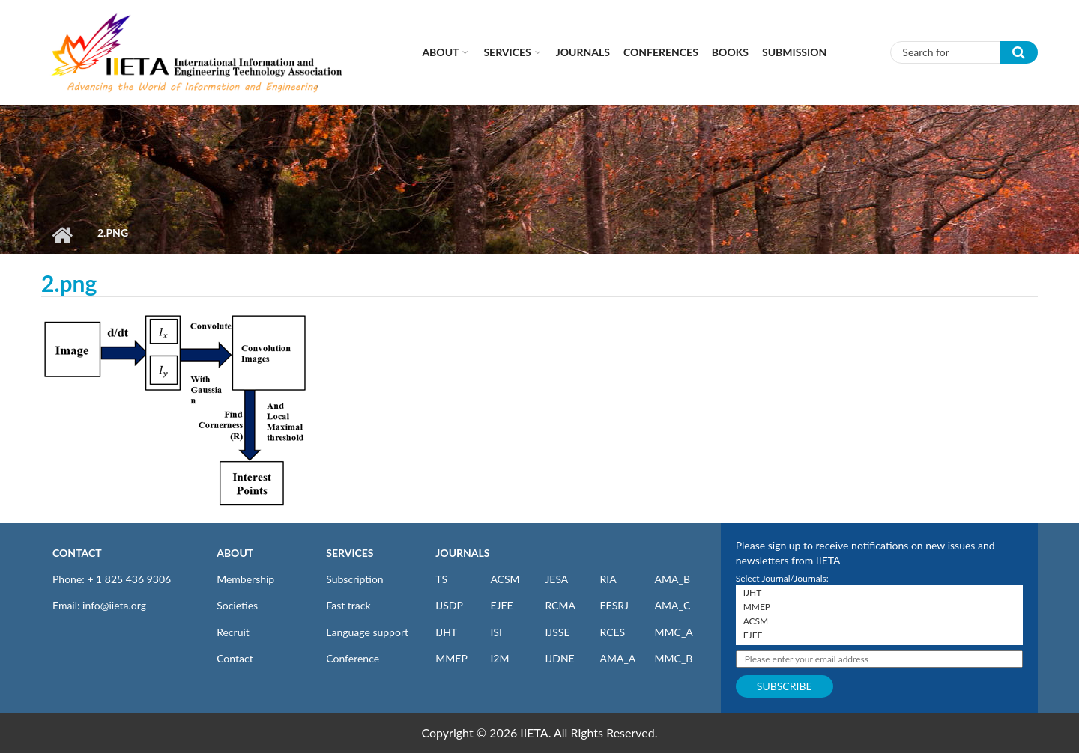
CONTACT (77, 552)
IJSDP (448, 605)
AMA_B (672, 579)
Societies (237, 605)
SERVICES (349, 552)
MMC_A (674, 632)
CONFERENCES (660, 52)
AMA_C (673, 605)
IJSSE (557, 632)
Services (507, 52)
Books (730, 52)
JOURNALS (462, 552)
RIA (607, 579)
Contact (235, 658)
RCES (612, 632)
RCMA (560, 605)
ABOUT (235, 552)
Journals (583, 52)
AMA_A (617, 658)
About (440, 52)
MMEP (451, 658)
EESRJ (613, 605)
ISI (495, 632)
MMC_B (674, 658)
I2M (499, 658)
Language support (367, 632)
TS (441, 579)
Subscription (354, 579)
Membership (245, 579)
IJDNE (559, 658)
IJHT (446, 632)
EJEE (501, 605)
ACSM (504, 579)
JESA (556, 579)
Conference (352, 658)
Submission (794, 52)
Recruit (233, 632)
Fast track (348, 605)
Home (61, 235)
